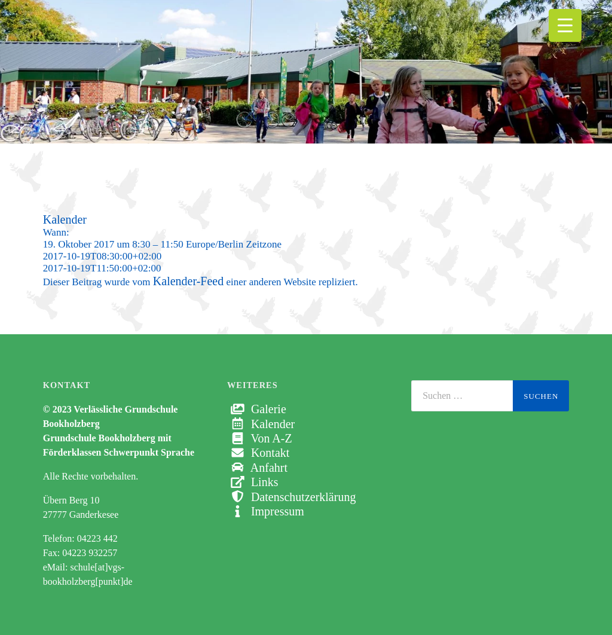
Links (253, 482)
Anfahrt (257, 467)
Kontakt (258, 452)
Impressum (265, 511)
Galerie (256, 409)
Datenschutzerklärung (291, 496)
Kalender (261, 424)
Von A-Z (259, 438)
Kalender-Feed (188, 281)
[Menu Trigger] (565, 25)
